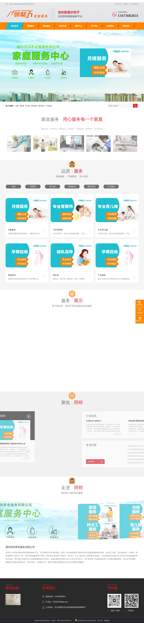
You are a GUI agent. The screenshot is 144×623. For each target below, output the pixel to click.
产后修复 (49, 106)
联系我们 (125, 4)
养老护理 (62, 26)
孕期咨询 (34, 106)
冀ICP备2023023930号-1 (64, 620)
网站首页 (14, 26)
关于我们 (117, 4)
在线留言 (110, 26)
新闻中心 (78, 26)
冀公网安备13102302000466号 (87, 620)
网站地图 (134, 4)
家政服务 (46, 26)
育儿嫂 (27, 106)
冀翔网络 (106, 620)
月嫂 (16, 106)
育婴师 (21, 106)
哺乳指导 (41, 106)
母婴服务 (30, 26)
